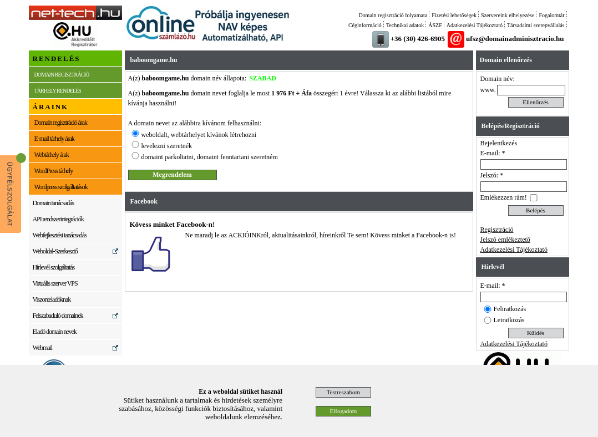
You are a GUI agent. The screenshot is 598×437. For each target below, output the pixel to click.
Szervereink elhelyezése (507, 15)
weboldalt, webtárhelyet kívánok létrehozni (199, 135)
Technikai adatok (405, 25)
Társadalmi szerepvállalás (536, 25)
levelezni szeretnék (166, 146)
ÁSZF (435, 25)
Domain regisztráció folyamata (392, 15)
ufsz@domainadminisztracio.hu (515, 38)
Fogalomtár (551, 15)
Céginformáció (365, 25)
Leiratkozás (509, 320)
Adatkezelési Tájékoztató (475, 25)
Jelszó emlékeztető (505, 239)
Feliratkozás (510, 309)
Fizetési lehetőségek (454, 15)
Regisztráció (497, 229)
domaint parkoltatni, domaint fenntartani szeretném (209, 157)
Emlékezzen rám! (503, 197)
